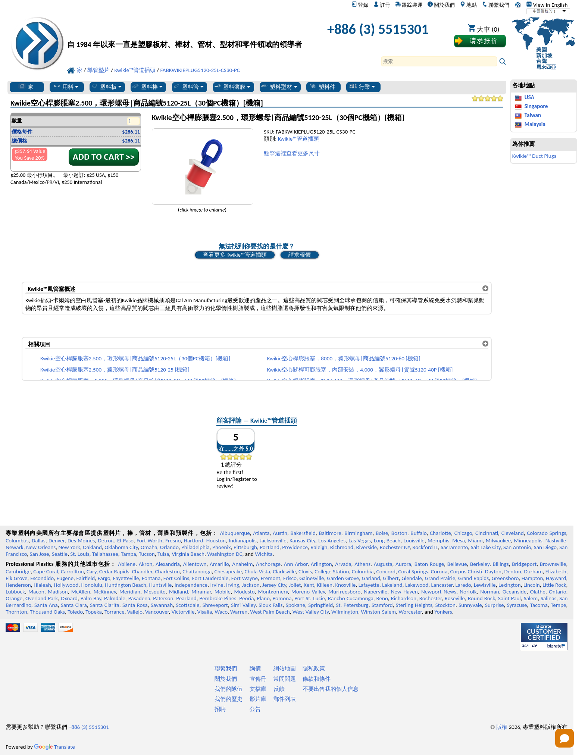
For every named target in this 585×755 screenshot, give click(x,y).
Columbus (17, 540)
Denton (512, 571)
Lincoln (531, 585)
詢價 (255, 668)
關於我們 (441, 4)
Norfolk (468, 591)
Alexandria (168, 564)
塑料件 (322, 86)
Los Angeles (331, 540)
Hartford (193, 540)
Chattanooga (197, 571)
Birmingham (358, 533)
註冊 (381, 4)
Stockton (445, 605)
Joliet (295, 585)
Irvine (216, 585)
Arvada (343, 564)
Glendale (411, 578)
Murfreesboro (344, 591)
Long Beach (387, 540)
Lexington (509, 585)
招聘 (220, 709)
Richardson (403, 598)
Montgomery (273, 591)
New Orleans (41, 547)
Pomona (282, 598)
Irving (232, 585)
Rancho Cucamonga (350, 598)
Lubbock (15, 591)
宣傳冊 (258, 679)
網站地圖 (284, 668)
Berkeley (479, 564)
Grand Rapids (473, 578)
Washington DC (224, 554)
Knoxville (345, 585)
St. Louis (79, 554)
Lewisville (485, 585)
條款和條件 (317, 679)
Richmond (341, 547)
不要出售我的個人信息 (331, 689)
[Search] (439, 61)
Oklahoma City (121, 547)
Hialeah (42, 585)
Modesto (244, 591)
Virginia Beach (188, 554)
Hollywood (66, 585)
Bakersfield (303, 533)
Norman (489, 591)
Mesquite (154, 591)
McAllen (80, 591)
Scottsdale (187, 605)
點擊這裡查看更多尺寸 (292, 153)
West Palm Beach (270, 611)
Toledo (75, 611)
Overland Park (41, 598)
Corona (439, 571)
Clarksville (284, 571)
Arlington (321, 564)
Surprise (494, 605)
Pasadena (139, 598)
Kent (309, 585)
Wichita (263, 554)
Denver (57, 540)
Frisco (290, 578)
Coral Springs (413, 571)
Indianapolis (243, 540)
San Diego (545, 547)
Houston (216, 540)
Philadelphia (195, 547)
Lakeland (392, 585)
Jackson (250, 585)
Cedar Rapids (114, 571)
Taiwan (533, 115)
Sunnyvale (470, 605)
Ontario (557, 591)
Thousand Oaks (47, 611)
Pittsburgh (245, 547)
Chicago (463, 533)
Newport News (438, 591)
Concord (385, 571)
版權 (501, 727)
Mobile (223, 591)
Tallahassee (105, 554)
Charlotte (440, 533)
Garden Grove (343, 578)
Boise (382, 533)
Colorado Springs (546, 533)
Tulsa (163, 554)
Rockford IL (425, 547)
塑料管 (188, 86)
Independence (191, 585)
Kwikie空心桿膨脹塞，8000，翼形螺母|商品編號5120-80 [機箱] (343, 358)
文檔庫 (258, 689)
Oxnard (69, 598)
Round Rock (481, 598)
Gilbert (390, 578)
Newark (14, 547)
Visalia (204, 611)
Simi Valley (243, 605)
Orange (14, 598)
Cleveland (512, 533)
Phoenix (221, 547)
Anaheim (242, 564)
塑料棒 (147, 86)
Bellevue (457, 564)
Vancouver (157, 611)
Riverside (366, 547)
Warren (238, 611)
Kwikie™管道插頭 (298, 138)
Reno (382, 598)
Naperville (375, 591)
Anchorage (268, 564)
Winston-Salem (378, 611)
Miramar (201, 591)
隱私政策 (314, 668)
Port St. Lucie (309, 598)
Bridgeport (524, 564)
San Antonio (517, 547)
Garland (371, 578)
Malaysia (535, 124)
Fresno (173, 540)
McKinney (105, 591)
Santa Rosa (135, 605)
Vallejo (135, 611)
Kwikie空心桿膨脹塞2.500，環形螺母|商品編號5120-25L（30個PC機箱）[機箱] (135, 358)
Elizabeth (555, 571)
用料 (65, 86)
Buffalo (418, 533)
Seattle (60, 554)
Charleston (167, 571)
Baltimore (330, 533)
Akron (146, 564)
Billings (500, 564)
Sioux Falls (270, 605)
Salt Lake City (486, 547)
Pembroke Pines (217, 598)
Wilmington (344, 611)
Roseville (455, 598)
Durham (533, 571)
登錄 (359, 4)
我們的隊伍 (229, 689)
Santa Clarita (104, 605)
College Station (332, 571)
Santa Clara (74, 605)
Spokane (295, 605)
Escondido (42, 578)
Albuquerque (235, 533)
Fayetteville (126, 578)
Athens (362, 564)
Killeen (324, 585)
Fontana (151, 578)
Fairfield (85, 578)
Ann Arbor (296, 564)
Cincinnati (486, 533)
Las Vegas (359, 540)
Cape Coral (45, 571)
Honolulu (91, 585)
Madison (58, 591)
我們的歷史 (229, 699)
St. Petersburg (352, 605)
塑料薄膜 (231, 86)
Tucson (147, 554)
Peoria (246, 598)
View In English (546, 4)
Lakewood (416, 585)
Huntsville (160, 585)
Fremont (271, 578)
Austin (280, 533)
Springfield (320, 605)
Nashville (555, 540)
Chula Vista (257, 571)
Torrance (114, 611)
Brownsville (553, 564)
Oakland (92, 547)
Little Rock (554, 585)
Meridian (129, 591)
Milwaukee (498, 540)
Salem (531, 598)
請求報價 (299, 254)
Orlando (169, 547)
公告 (255, 709)
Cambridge (18, 571)
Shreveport (215, 605)
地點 (468, 4)
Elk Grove (16, 578)
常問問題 (284, 679)
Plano (263, 598)
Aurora (403, 564)
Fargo (104, 578)
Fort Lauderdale (210, 578)
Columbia (362, 571)
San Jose (39, 554)
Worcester (410, 611)
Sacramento (454, 547)
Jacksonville (273, 540)
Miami (475, 540)
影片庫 (258, 699)
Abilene (126, 564)
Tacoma (539, 605)
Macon (36, 591)
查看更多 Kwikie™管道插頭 (235, 254)
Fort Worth (149, 540)
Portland (269, 547)
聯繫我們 (495, 4)
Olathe (537, 591)
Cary (92, 571)
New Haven (404, 591)
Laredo (463, 585)
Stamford (382, 605)
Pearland (186, 598)
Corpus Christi (466, 571)
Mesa (458, 540)
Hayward (556, 578)
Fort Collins (176, 578)
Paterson (163, 598)
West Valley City (310, 611)
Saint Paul (509, 598)
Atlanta (261, 533)
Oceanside (514, 591)
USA (529, 97)
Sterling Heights (414, 605)
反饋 (279, 689)
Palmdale (114, 598)
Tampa (128, 554)
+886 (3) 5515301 (378, 29)
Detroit (106, 540)
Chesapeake (228, 571)
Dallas (39, 540)
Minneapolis (528, 540)
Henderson (18, 585)
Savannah (162, 605)
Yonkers (443, 611)
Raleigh (318, 547)
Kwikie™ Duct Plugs (534, 156)
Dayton (493, 571)
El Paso (125, 540)
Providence (295, 547)
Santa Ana (46, 605)
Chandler (142, 571)
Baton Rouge (429, 564)
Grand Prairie (440, 578)
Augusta (383, 564)
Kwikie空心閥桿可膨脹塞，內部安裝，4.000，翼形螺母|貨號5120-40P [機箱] (360, 369)
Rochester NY (395, 547)
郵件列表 (284, 699)
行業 (362, 86)
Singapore (536, 106)
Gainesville (311, 578)
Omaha (149, 547)
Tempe (558, 605)
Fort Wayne (244, 578)
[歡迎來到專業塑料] (184, 31)
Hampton (532, 578)
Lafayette (369, 585)
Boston (399, 533)
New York (69, 547)
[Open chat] (564, 738)
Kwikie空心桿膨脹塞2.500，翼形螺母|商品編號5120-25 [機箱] (115, 369)
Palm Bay (91, 598)
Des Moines (81, 540)
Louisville (413, 540)
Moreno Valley (308, 591)
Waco (221, 611)
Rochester (430, 598)
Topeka (93, 611)
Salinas (548, 598)
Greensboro (505, 578)
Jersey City (274, 585)
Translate (54, 746)
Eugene (65, 578)
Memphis (438, 540)
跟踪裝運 (409, 4)
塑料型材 (278, 86)
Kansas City (302, 540)
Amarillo (219, 564)
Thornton (16, 611)
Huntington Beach (125, 585)
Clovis (305, 571)
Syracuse (517, 605)
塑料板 (106, 86)
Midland (178, 591)
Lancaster (442, 585)
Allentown (195, 564)
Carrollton (72, 571)
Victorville (183, 611)
